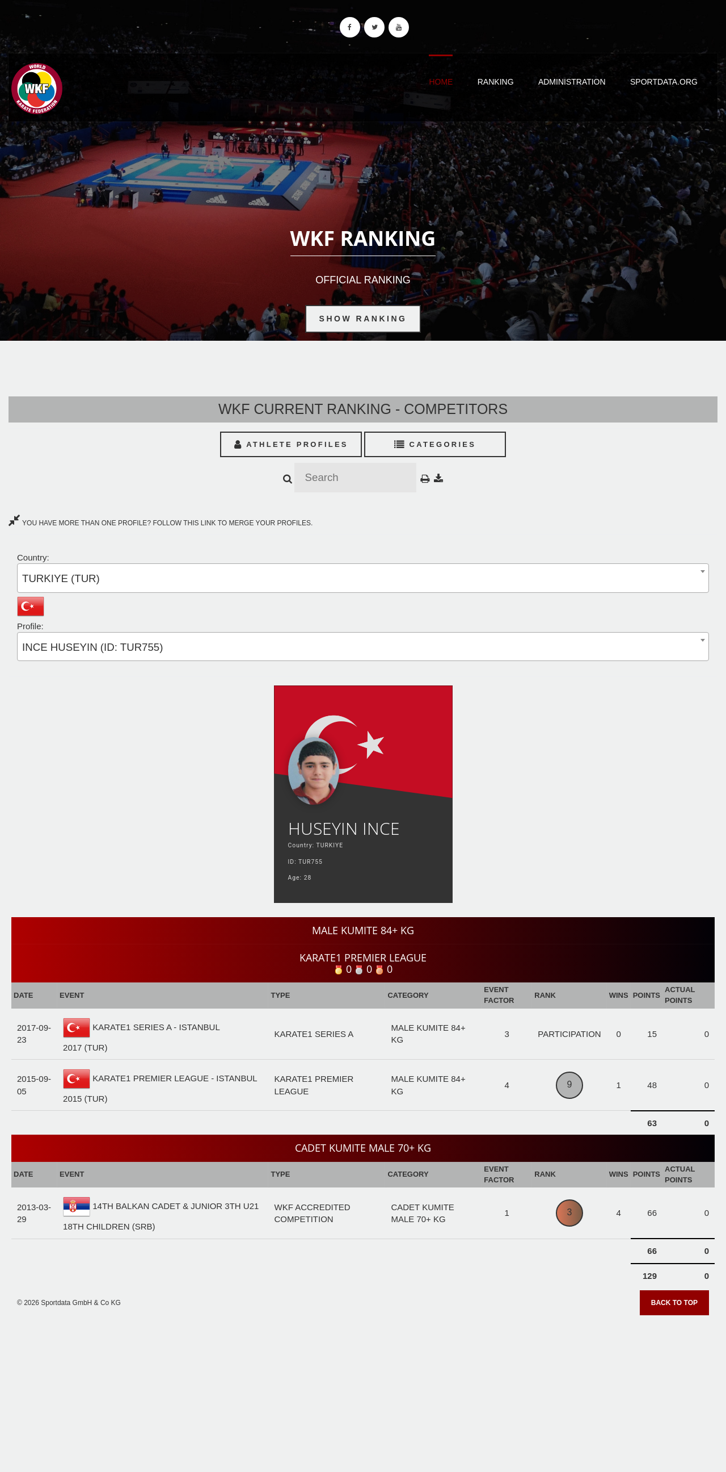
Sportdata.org (664, 81)
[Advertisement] (363, 1389)
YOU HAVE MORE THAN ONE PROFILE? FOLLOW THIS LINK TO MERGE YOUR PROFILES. (161, 523)
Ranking (496, 81)
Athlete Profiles (291, 444)
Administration (572, 81)
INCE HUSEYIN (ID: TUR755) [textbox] (92, 647)
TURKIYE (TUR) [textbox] (61, 578)
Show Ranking (363, 318)
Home (441, 81)
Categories (435, 444)
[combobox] (363, 577)
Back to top (674, 1303)
